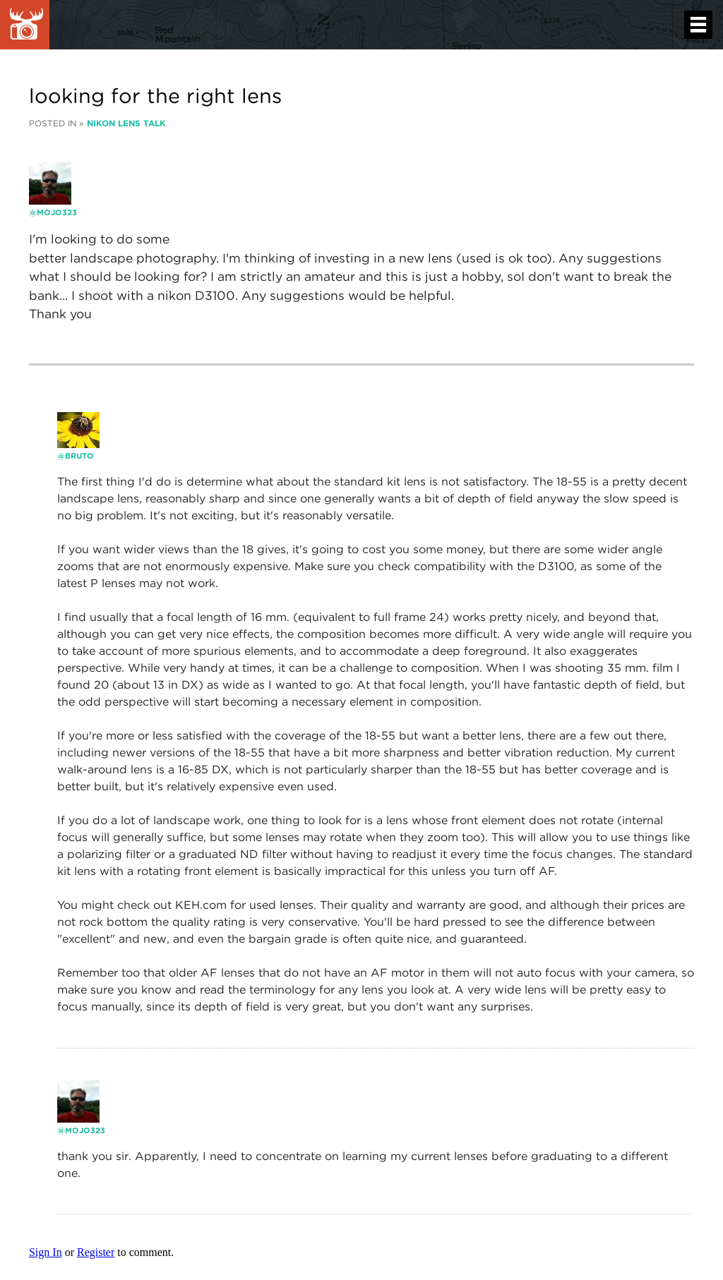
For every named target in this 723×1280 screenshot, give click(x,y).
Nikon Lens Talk (126, 123)
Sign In (45, 1252)
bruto (79, 456)
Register (95, 1252)
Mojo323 (57, 212)
